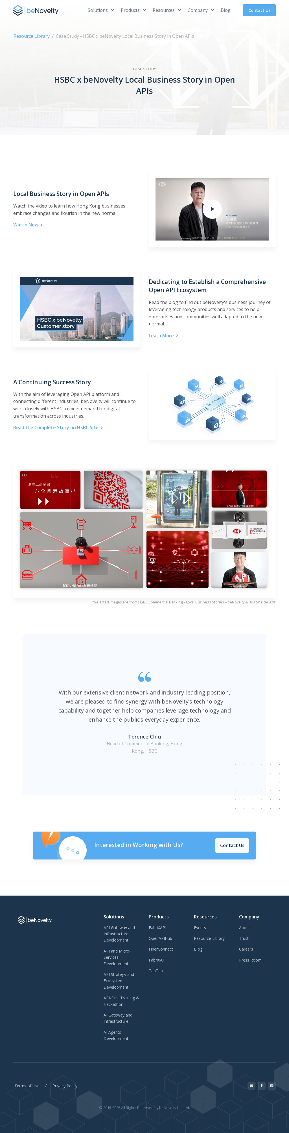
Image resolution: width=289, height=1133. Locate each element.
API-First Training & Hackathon (121, 1001)
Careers (246, 949)
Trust (244, 938)
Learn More (163, 335)
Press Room (250, 960)
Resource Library (32, 36)
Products (133, 10)
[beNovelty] (35, 10)
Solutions (101, 10)
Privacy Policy (64, 1085)
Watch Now (28, 225)
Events (200, 927)
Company (201, 10)
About (244, 927)
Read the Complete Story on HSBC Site (58, 427)
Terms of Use (27, 1085)
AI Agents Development (116, 1035)
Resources (167, 10)
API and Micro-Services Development (117, 957)
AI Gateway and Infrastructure (118, 1018)
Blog (226, 10)
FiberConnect (161, 949)
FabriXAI (156, 960)
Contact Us (259, 10)
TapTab (156, 970)
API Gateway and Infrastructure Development (119, 934)
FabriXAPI (157, 927)
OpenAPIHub (160, 938)
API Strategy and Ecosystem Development (119, 981)
